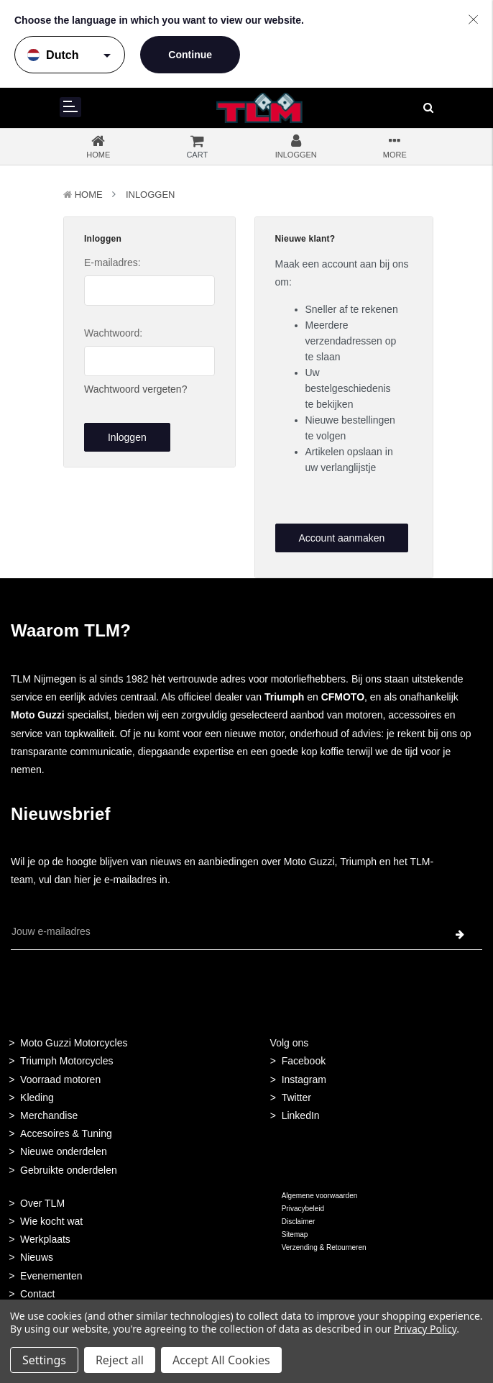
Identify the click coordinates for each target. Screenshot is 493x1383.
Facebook (304, 1061)
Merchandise (49, 1115)
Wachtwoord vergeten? (135, 389)
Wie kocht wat (51, 1221)
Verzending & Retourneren (324, 1247)
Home (89, 194)
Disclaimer (298, 1221)
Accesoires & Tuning (66, 1133)
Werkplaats (45, 1239)
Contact (37, 1294)
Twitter (296, 1097)
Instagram (304, 1079)
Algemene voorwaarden (320, 1196)
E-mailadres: (112, 262)
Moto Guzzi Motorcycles (73, 1043)
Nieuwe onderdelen (63, 1151)
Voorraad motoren (60, 1079)
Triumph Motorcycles (66, 1061)
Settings (44, 1360)
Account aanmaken (341, 538)
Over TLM (42, 1203)
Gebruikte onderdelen (68, 1170)
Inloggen (150, 194)
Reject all (120, 1360)
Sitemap (295, 1234)
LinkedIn (301, 1115)
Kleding (37, 1097)
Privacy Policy (425, 1329)
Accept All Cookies (221, 1360)
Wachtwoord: (113, 333)
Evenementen (51, 1276)
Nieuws (36, 1257)
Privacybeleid (303, 1209)
